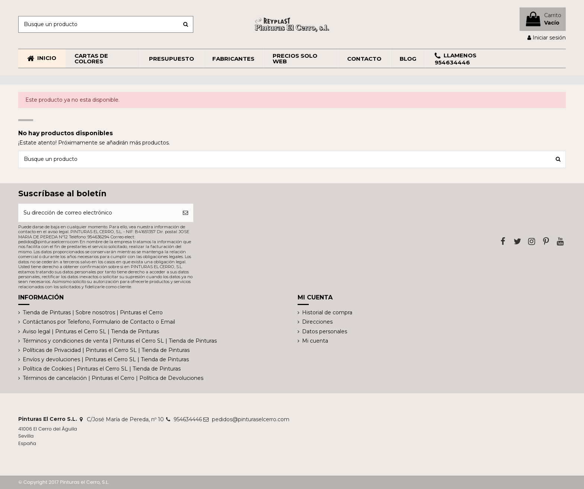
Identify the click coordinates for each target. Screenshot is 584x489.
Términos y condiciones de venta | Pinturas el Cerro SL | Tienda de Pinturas (120, 340)
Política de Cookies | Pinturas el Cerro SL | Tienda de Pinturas (102, 368)
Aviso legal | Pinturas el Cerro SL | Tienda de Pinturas (91, 331)
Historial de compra (327, 312)
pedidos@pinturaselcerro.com (250, 419)
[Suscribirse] (185, 213)
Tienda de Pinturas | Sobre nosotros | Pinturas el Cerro (93, 312)
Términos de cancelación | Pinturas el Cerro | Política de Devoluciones (113, 378)
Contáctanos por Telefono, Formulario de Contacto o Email (99, 321)
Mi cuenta (315, 340)
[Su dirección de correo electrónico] (98, 213)
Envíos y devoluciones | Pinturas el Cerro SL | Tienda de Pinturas (106, 359)
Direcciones (317, 321)
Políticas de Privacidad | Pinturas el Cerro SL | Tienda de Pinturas (106, 350)
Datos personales (324, 331)
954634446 (188, 419)
